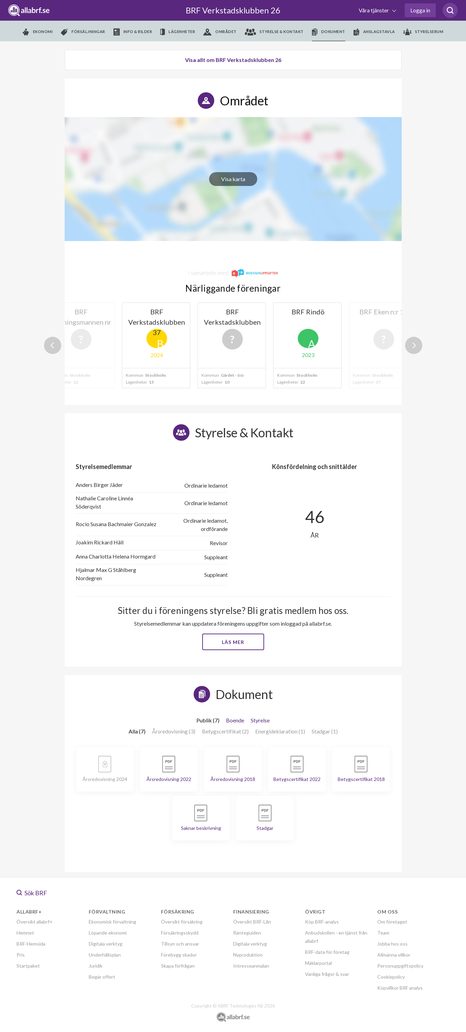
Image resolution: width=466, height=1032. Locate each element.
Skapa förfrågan (178, 966)
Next (413, 345)
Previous (52, 345)
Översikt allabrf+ (35, 922)
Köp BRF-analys (322, 922)
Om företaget (392, 922)
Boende (235, 720)
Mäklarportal (318, 963)
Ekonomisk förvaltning (112, 922)
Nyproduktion (248, 955)
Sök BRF (32, 893)
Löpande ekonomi (108, 933)
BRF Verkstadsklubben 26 (233, 10)
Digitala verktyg (105, 944)
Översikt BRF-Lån (252, 922)
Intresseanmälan (251, 966)
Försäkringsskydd (179, 933)
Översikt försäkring (182, 922)
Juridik (95, 966)
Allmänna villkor (393, 955)
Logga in (420, 10)
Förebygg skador (179, 955)
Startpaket (28, 966)
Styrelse (260, 720)
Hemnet (25, 933)
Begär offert (102, 977)
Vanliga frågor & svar (327, 974)
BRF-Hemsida (31, 944)
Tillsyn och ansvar (180, 944)
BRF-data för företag (327, 952)
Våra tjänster (374, 10)
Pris (21, 955)
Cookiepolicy (391, 977)
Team (383, 933)
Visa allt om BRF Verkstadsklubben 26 (233, 59)
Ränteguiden (247, 933)
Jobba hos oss (392, 944)
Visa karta (233, 179)
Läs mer (233, 642)
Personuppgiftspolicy (400, 966)
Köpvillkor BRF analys (400, 988)
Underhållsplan (105, 955)
